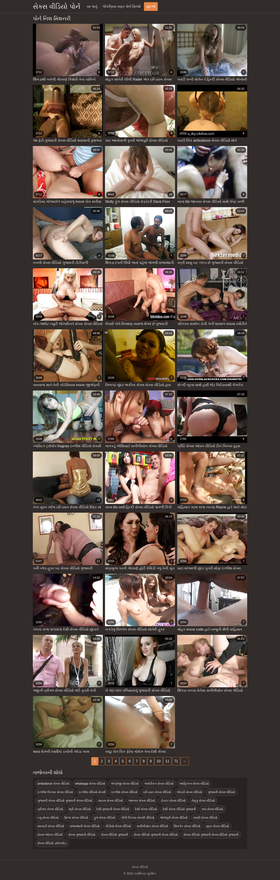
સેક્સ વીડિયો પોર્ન (56, 6)
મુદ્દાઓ (151, 6)
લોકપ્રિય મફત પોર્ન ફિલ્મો (122, 6)
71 (176, 761)
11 (167, 761)
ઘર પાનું (92, 6)
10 (159, 761)
